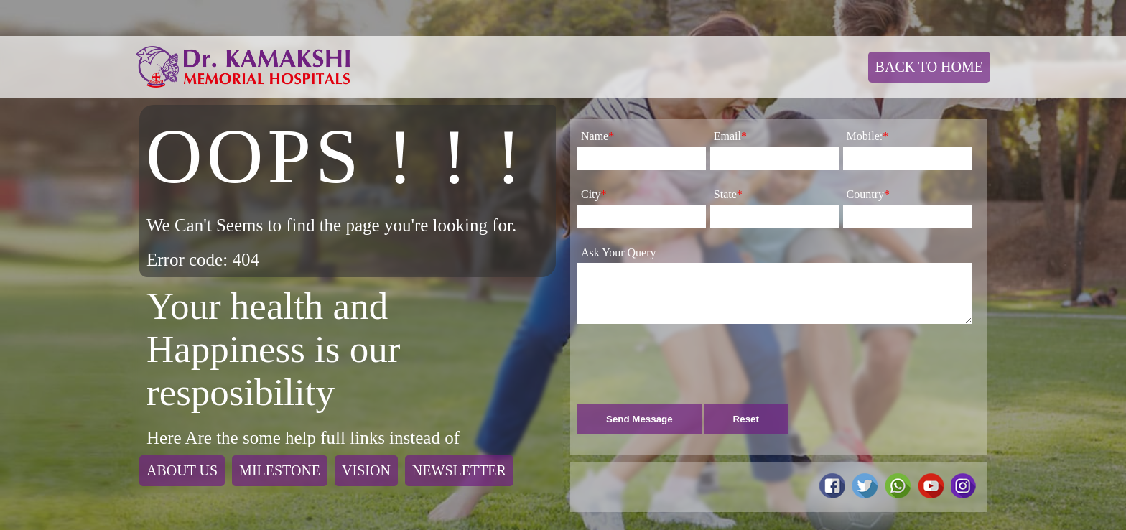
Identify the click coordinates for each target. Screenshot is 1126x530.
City (594, 194)
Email (730, 136)
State (728, 194)
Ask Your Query (618, 252)
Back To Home (929, 67)
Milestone (279, 470)
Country (868, 194)
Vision (366, 470)
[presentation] (686, 373)
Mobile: (868, 136)
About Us (182, 470)
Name (597, 136)
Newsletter (459, 470)
